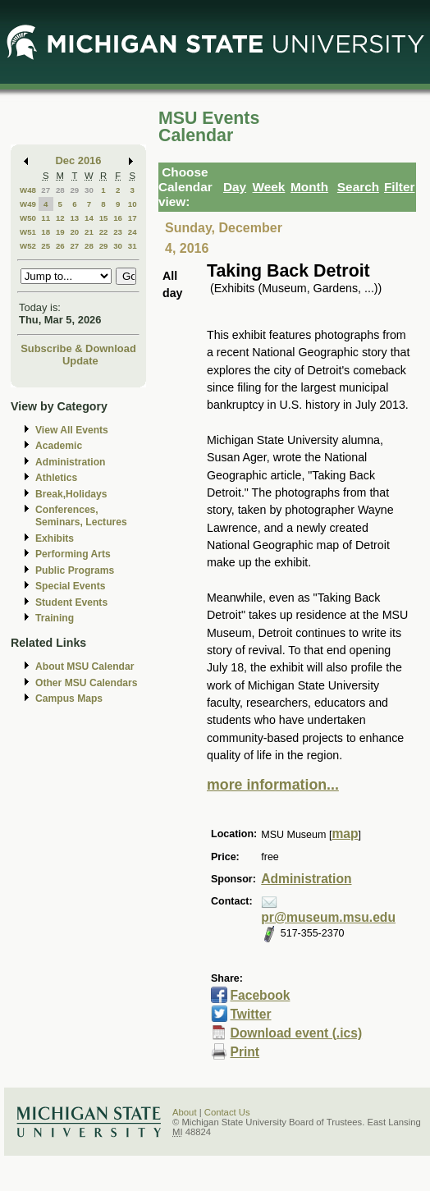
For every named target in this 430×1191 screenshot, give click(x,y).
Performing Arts (73, 554)
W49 (28, 203)
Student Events (71, 602)
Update (80, 361)
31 (132, 245)
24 (132, 231)
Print (244, 1052)
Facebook (260, 995)
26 (60, 245)
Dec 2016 (79, 160)
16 (117, 217)
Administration (70, 462)
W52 (28, 245)
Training (54, 618)
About (184, 1112)
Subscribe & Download (78, 348)
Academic (58, 445)
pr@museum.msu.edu (328, 917)
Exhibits (54, 538)
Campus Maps (69, 698)
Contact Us (227, 1112)
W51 (28, 231)
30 (89, 190)
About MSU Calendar (84, 666)
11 (45, 217)
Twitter (250, 1014)
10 (132, 203)
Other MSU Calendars (86, 683)
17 (132, 217)
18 (45, 231)
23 (117, 231)
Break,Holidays (71, 494)
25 (45, 245)
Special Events (70, 586)
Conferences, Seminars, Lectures (81, 516)
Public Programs (74, 570)
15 (103, 217)
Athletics (56, 477)
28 (60, 190)
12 (60, 217)
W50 (28, 217)
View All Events (71, 430)
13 (74, 217)
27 (45, 190)
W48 (28, 190)
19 (60, 231)
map (345, 834)
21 (89, 231)
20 (74, 231)
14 (89, 217)
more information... (273, 784)
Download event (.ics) (296, 1033)
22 (103, 231)
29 (74, 190)
